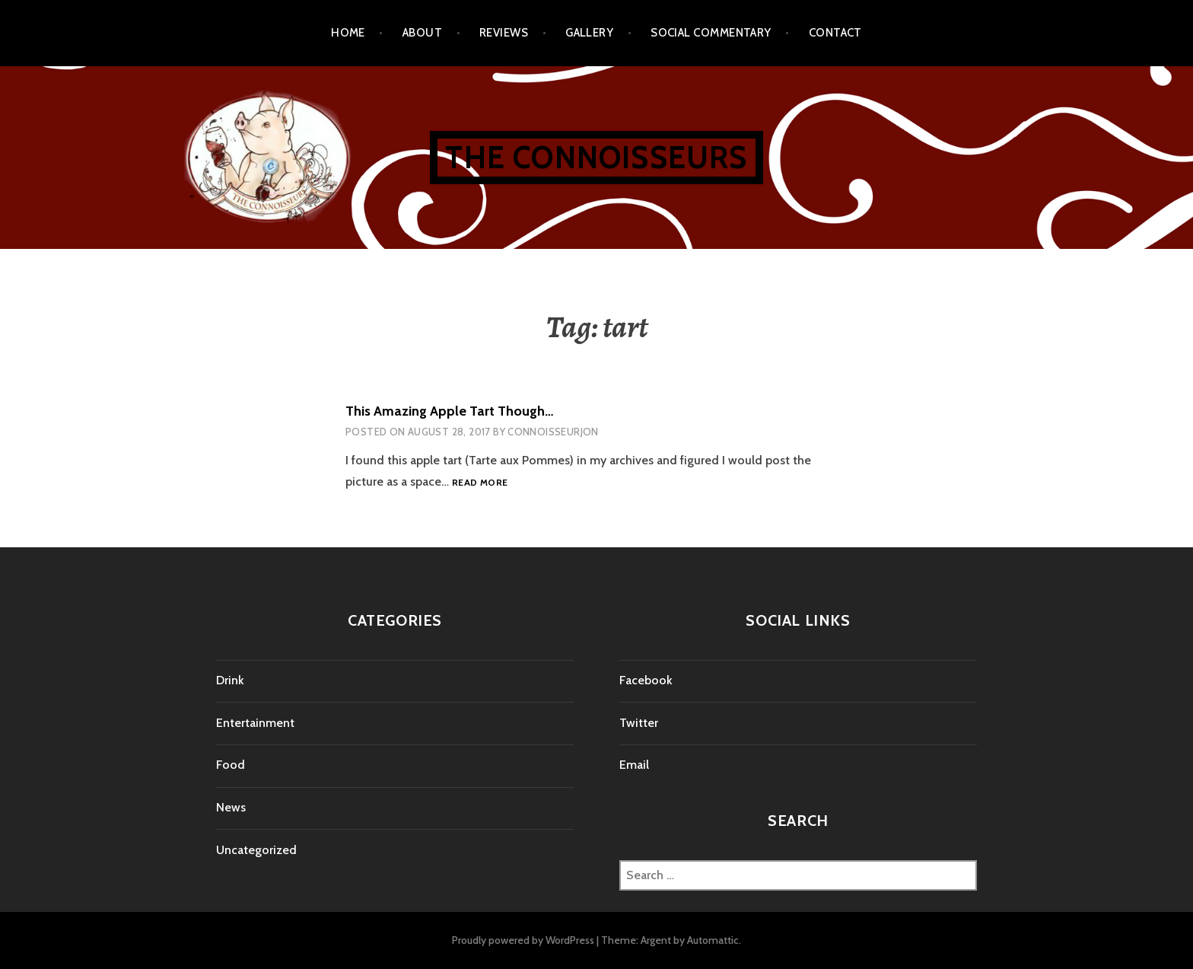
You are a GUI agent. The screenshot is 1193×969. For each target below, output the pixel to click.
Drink (230, 680)
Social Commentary (711, 33)
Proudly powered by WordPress (523, 940)
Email (634, 764)
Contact (835, 33)
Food (230, 764)
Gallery (589, 33)
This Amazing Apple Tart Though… (449, 411)
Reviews (503, 33)
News (231, 807)
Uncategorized (256, 850)
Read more (479, 483)
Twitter (638, 723)
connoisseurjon (552, 432)
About (422, 33)
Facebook (646, 680)
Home (348, 33)
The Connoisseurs (596, 157)
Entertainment (255, 723)
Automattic (713, 940)
